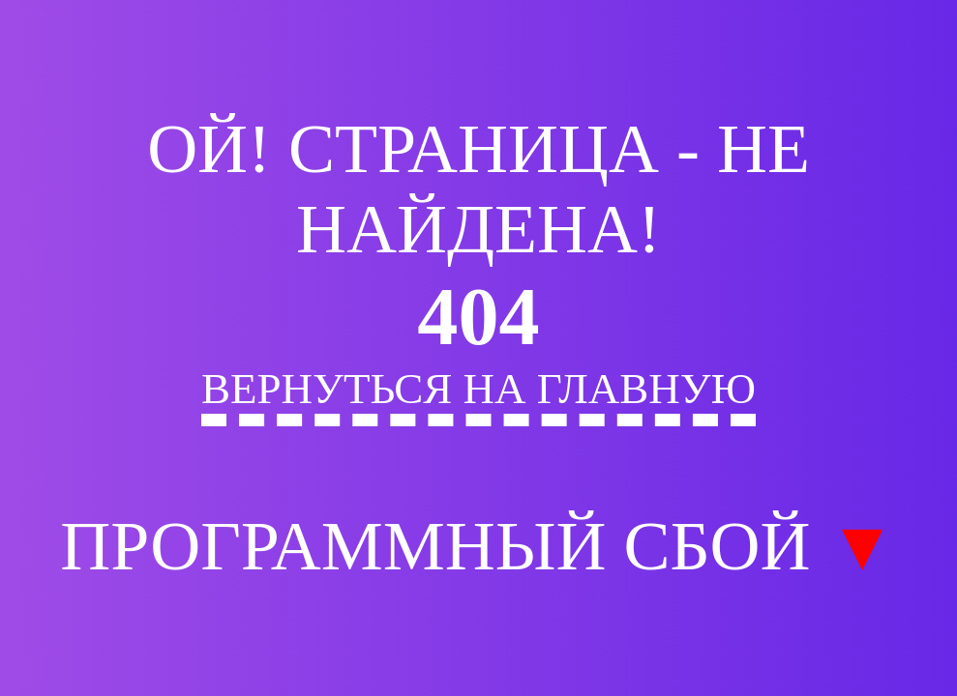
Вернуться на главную (478, 388)
